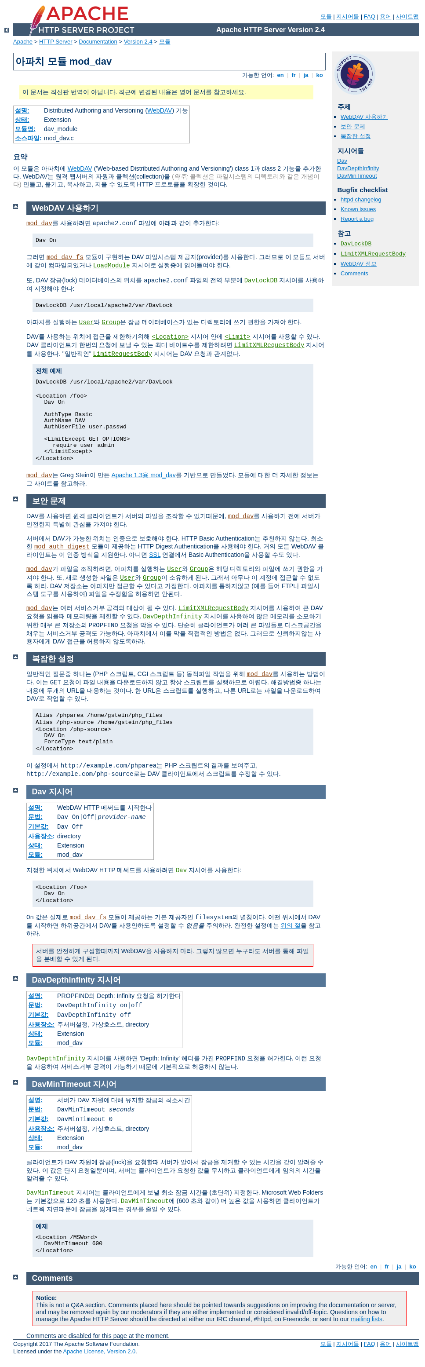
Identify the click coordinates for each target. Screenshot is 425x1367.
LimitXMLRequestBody (373, 254)
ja (306, 75)
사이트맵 (407, 16)
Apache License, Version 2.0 (99, 1351)
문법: (35, 816)
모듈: (35, 854)
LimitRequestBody (122, 354)
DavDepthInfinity (358, 168)
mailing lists (366, 1319)
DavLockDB (356, 244)
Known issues (358, 209)
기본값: (38, 826)
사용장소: (41, 836)
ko (319, 75)
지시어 (61, 791)
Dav (342, 160)
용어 (385, 16)
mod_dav (39, 223)
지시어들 (347, 16)
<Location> (170, 336)
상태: (22, 119)
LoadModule (111, 265)
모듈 (326, 16)
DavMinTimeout (357, 175)
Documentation (98, 41)
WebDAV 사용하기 (364, 116)
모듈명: (25, 128)
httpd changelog (361, 199)
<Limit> (238, 336)
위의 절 (290, 925)
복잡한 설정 (356, 136)
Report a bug (357, 219)
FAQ (369, 16)
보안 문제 (353, 126)
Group (111, 322)
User (86, 322)
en (280, 75)
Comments (354, 273)
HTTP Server (56, 41)
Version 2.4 (138, 41)
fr (294, 75)
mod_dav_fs (65, 257)
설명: (22, 110)
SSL (154, 554)
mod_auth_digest (62, 546)
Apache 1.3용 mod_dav (143, 475)
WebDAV (159, 110)
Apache (23, 41)
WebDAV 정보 (359, 263)
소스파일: (28, 138)
